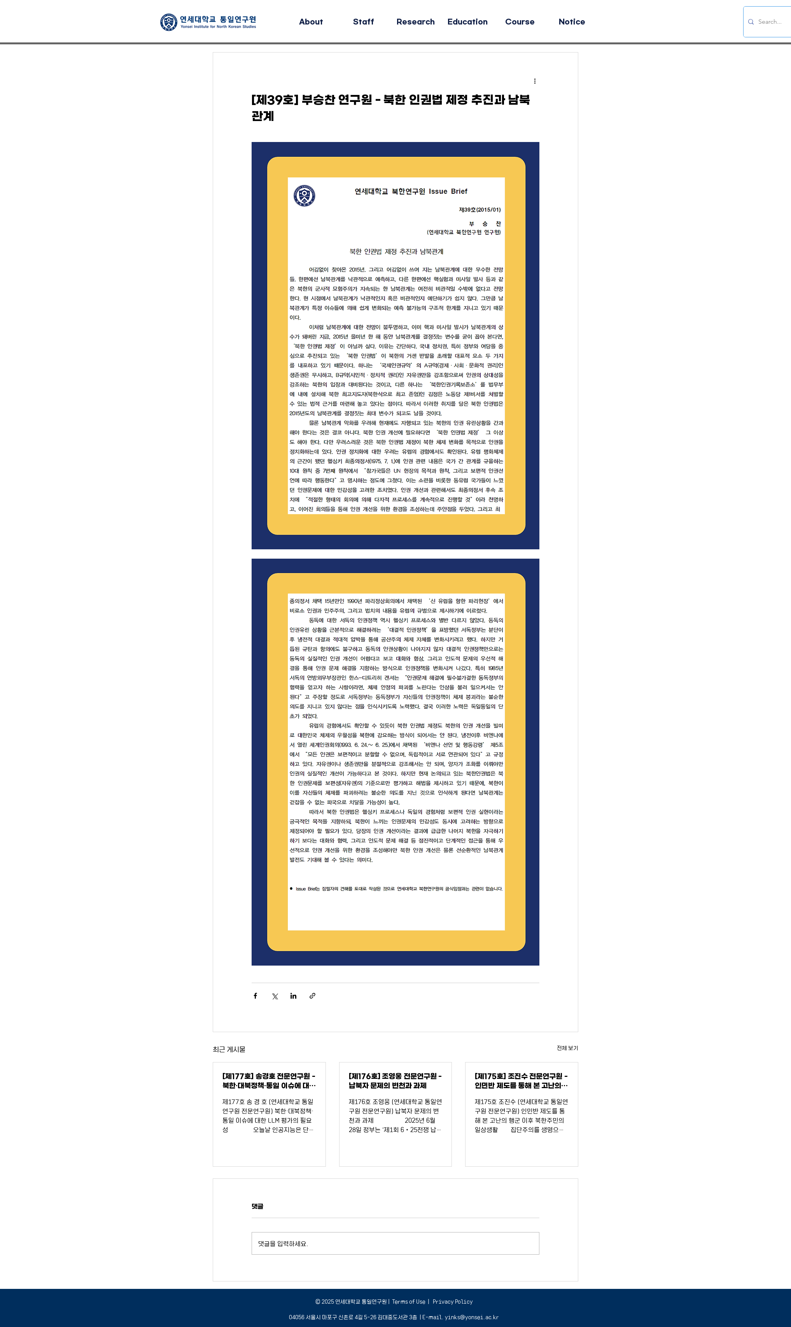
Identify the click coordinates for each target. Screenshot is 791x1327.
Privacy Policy (452, 1301)
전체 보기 (567, 1048)
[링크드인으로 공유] (293, 995)
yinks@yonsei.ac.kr (472, 1317)
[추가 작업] (534, 80)
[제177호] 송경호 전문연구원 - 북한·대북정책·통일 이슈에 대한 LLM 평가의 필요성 (269, 1081)
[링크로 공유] (312, 995)
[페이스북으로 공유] (255, 995)
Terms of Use (408, 1301)
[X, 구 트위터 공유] (274, 995)
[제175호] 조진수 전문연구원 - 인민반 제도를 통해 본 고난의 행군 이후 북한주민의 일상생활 (521, 1081)
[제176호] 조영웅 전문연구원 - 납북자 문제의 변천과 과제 (395, 1081)
